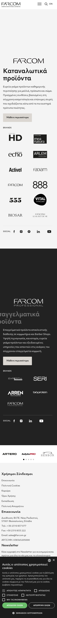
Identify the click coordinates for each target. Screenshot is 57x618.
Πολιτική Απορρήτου (13, 506)
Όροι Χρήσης (9, 496)
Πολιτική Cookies (11, 486)
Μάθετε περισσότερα (18, 117)
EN (50, 4)
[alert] (28, 587)
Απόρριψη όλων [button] (41, 605)
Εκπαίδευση (8, 501)
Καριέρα (6, 491)
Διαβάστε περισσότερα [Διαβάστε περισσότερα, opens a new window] (12, 585)
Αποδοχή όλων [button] (15, 605)
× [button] (53, 560)
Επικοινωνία (8, 481)
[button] (23, 459)
